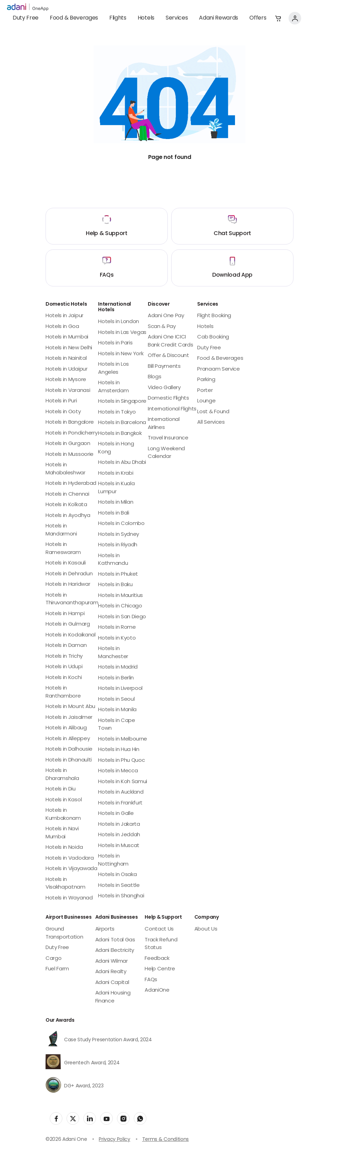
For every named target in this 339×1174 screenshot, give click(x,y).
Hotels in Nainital (66, 358)
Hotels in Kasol (64, 800)
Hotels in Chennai (67, 494)
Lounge (206, 401)
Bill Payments (164, 366)
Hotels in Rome (117, 627)
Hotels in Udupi (64, 667)
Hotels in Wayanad (69, 898)
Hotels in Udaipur (67, 369)
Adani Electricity (114, 950)
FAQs (151, 980)
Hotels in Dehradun (69, 574)
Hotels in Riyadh (117, 545)
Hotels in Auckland (120, 792)
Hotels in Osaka (117, 874)
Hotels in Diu (61, 789)
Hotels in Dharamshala (62, 774)
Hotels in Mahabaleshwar (65, 469)
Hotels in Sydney (118, 534)
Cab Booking (213, 337)
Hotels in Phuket (118, 574)
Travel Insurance (168, 438)
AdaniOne (157, 990)
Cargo (53, 958)
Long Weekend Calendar (166, 453)
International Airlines (164, 423)
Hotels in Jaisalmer (69, 717)
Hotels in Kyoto (117, 638)
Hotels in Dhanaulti (69, 760)
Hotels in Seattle (119, 885)
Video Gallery (164, 388)
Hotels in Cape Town (116, 724)
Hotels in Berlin (116, 678)
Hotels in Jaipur (64, 316)
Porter (205, 390)
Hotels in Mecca (118, 771)
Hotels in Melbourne (122, 739)
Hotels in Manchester (113, 652)
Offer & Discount (168, 355)
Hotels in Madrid (118, 667)
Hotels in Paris (115, 343)
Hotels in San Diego (122, 617)
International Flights (172, 409)
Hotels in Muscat (118, 845)
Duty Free (26, 18)
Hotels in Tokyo (117, 412)
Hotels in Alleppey (68, 739)
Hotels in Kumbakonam (63, 814)
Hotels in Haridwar (68, 584)
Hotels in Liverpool (120, 688)
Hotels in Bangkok (120, 433)
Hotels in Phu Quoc (121, 760)
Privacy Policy (114, 1139)
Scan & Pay (162, 326)
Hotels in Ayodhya (68, 515)
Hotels (146, 18)
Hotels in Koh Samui (122, 782)
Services (177, 18)
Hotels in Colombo (121, 523)
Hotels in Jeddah (119, 835)
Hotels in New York (120, 354)
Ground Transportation (64, 933)
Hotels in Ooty (63, 412)
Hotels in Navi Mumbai (62, 833)
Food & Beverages (74, 18)
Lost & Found (213, 412)
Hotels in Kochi (64, 677)
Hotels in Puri (61, 401)
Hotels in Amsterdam (113, 387)
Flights (117, 18)
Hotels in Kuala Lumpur (116, 488)
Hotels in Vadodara (70, 858)
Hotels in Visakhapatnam (65, 883)
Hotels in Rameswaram (63, 548)
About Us (205, 929)
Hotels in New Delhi (69, 348)
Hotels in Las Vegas (122, 332)
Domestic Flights (168, 398)
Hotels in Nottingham (113, 860)
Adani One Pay (166, 316)
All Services (210, 422)
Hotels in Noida (64, 847)
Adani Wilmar (111, 961)
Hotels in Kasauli (66, 563)
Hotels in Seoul (116, 699)
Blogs (154, 377)
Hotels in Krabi (115, 473)
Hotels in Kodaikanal (71, 635)
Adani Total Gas (115, 940)
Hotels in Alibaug (66, 728)
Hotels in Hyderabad (71, 483)
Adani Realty (110, 972)
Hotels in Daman (66, 645)
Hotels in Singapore (122, 401)
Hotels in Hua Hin (118, 749)
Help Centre (160, 969)
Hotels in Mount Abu (70, 706)
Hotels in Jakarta (119, 824)
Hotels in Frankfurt (120, 803)
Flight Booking (214, 316)
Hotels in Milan (115, 502)
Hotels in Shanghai (121, 896)
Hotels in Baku (115, 585)
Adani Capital (112, 982)
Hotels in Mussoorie (70, 454)
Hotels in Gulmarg (68, 624)
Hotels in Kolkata (66, 505)
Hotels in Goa (62, 326)
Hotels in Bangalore (70, 422)
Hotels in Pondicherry (71, 433)
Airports (105, 929)
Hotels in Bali (113, 513)
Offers (257, 18)
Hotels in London (118, 322)
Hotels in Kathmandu (113, 560)
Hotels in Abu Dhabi (122, 462)
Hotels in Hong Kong (116, 448)
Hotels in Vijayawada (71, 869)
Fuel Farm (57, 969)
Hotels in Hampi (65, 614)
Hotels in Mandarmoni (61, 530)
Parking (206, 379)
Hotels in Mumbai (67, 337)
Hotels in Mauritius (120, 595)
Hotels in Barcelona (122, 422)
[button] (278, 18)
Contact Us (159, 929)
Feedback (157, 958)
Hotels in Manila (117, 710)
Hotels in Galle (115, 813)
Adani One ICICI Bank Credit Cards (170, 341)
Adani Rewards (218, 18)
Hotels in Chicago (120, 606)
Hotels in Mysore (66, 379)
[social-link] (56, 1118)
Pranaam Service (218, 369)
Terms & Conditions (165, 1139)
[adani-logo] (27, 7)
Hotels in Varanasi (68, 390)
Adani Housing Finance (113, 997)
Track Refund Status (161, 944)
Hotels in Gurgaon (68, 443)
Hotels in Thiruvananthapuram (72, 599)
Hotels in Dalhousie (69, 749)
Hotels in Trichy (64, 656)
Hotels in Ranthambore (63, 692)
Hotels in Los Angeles (113, 368)
